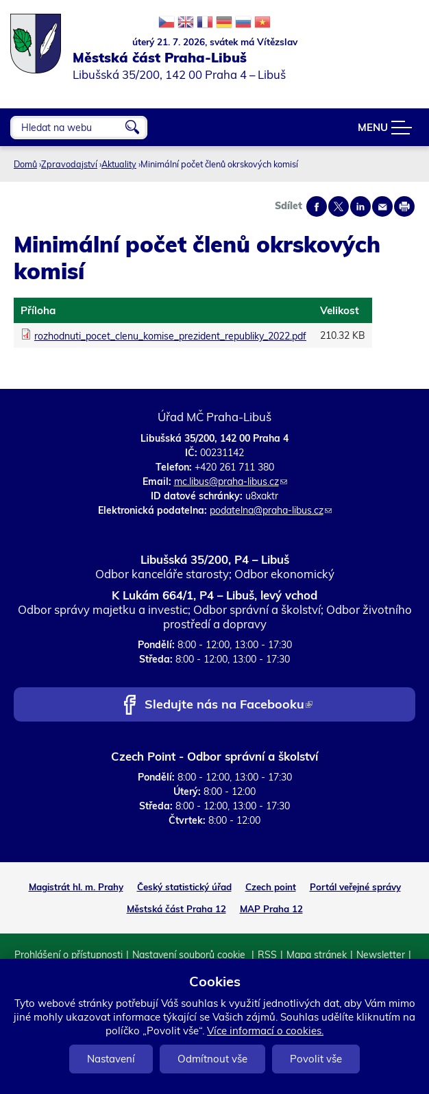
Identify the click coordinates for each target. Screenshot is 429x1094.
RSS (267, 955)
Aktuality (118, 163)
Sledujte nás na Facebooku (228, 705)
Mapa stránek (316, 955)
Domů (25, 163)
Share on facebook (316, 206)
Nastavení (111, 1058)
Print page (404, 206)
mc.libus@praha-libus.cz (230, 481)
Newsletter (380, 955)
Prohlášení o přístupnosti (68, 955)
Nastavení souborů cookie (190, 955)
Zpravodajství (69, 163)
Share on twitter (338, 206)
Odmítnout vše (212, 1058)
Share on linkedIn (360, 206)
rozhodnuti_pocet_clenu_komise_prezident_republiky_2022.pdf (170, 336)
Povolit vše (316, 1058)
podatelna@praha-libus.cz (271, 510)
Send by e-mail (382, 206)
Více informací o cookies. (265, 1030)
